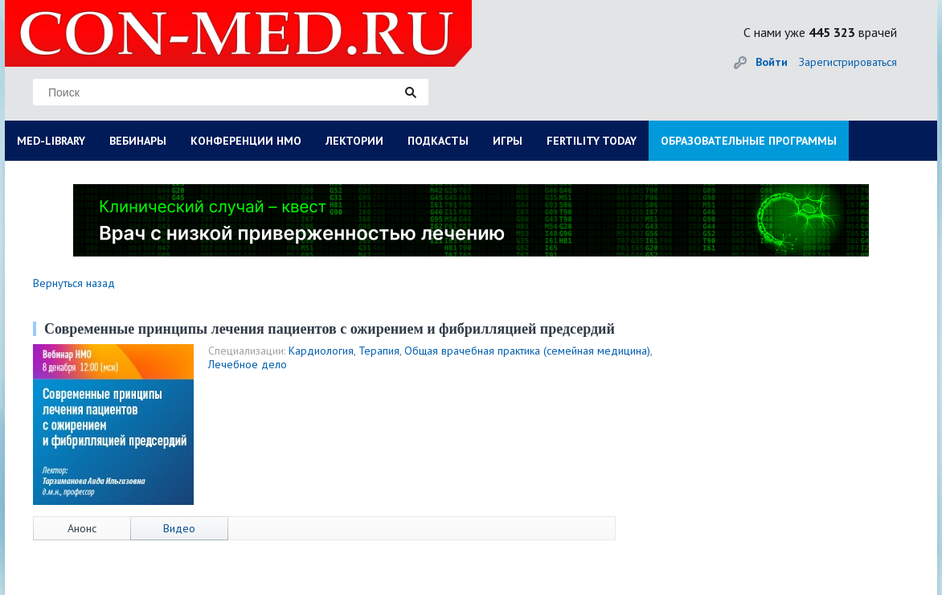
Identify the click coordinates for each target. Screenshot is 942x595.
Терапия (378, 350)
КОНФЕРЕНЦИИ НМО (245, 140)
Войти (772, 62)
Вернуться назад (74, 283)
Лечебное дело (247, 364)
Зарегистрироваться (848, 62)
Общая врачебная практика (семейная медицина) (527, 350)
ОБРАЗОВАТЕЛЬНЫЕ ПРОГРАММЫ (749, 140)
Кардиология (321, 350)
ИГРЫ (507, 140)
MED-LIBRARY (51, 140)
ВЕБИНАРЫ (137, 140)
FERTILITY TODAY (592, 140)
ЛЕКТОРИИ (354, 140)
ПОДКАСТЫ (438, 140)
